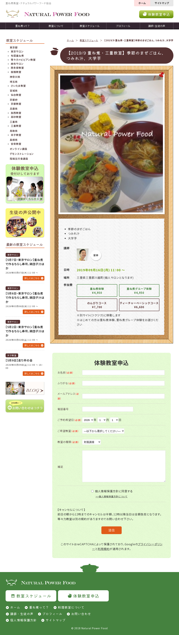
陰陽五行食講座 (19, 158)
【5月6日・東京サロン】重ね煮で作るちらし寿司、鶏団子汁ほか (25, 297)
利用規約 (104, 549)
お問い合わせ (81, 613)
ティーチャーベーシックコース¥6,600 (139, 305)
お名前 (65, 372)
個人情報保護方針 (23, 620)
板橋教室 (16, 72)
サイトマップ (162, 3)
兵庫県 (14, 108)
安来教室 (16, 144)
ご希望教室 (68, 431)
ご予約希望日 (70, 420)
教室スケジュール (89, 40)
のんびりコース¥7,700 (97, 305)
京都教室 (16, 103)
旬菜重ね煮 (17, 55)
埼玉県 (14, 81)
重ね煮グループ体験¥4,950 (139, 291)
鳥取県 (14, 131)
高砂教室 (16, 117)
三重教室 (16, 125)
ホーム (142, 3)
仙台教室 (16, 95)
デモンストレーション (22, 153)
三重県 (14, 121)
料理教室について (71, 607)
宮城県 (14, 90)
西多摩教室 (17, 67)
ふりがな (67, 383)
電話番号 (63, 409)
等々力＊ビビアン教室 (23, 59)
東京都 (14, 47)
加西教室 (16, 113)
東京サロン (17, 51)
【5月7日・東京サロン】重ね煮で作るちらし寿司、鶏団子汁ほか (25, 264)
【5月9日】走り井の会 (19, 360)
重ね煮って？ (39, 607)
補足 (60, 467)
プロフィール (52, 613)
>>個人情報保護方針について (112, 496)
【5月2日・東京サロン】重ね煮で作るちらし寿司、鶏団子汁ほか (25, 331)
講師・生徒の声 (21, 613)
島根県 (14, 139)
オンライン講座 (18, 149)
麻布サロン (17, 63)
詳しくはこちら (32, 278)
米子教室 (16, 135)
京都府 (14, 99)
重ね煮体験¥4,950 (97, 291)
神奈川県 (15, 77)
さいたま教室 (18, 85)
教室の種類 (68, 442)
